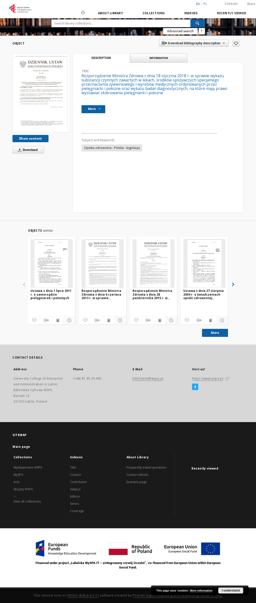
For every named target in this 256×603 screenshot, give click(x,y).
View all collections (27, 501)
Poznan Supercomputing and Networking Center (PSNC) (177, 595)
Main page (21, 447)
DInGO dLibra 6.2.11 (83, 595)
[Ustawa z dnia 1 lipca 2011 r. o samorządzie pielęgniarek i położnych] (51, 263)
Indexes (191, 13)
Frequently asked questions (146, 467)
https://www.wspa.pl (207, 378)
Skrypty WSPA (23, 489)
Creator (75, 475)
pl (205, 3)
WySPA (18, 475)
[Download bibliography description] (45, 320)
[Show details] (68, 320)
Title (73, 467)
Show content (30, 138)
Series (74, 504)
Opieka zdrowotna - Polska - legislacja (112, 148)
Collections (153, 13)
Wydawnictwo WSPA (28, 467)
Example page (136, 482)
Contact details (137, 475)
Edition (75, 496)
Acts (17, 482)
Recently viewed (231, 13)
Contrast (231, 3)
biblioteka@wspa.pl (148, 378)
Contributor (78, 482)
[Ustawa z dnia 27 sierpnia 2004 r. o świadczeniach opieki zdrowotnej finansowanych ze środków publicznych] (204, 263)
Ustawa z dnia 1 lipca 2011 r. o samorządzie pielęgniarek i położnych (51, 294)
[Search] (197, 23)
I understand (231, 590)
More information (201, 590)
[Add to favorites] (236, 43)
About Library (110, 13)
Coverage (77, 511)
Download (27, 149)
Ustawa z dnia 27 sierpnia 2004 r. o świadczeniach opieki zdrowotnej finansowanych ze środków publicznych (203, 294)
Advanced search (180, 31)
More (215, 333)
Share (251, 4)
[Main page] (82, 12)
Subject (75, 489)
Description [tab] (101, 58)
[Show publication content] (57, 320)
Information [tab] (159, 58)
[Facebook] (195, 387)
